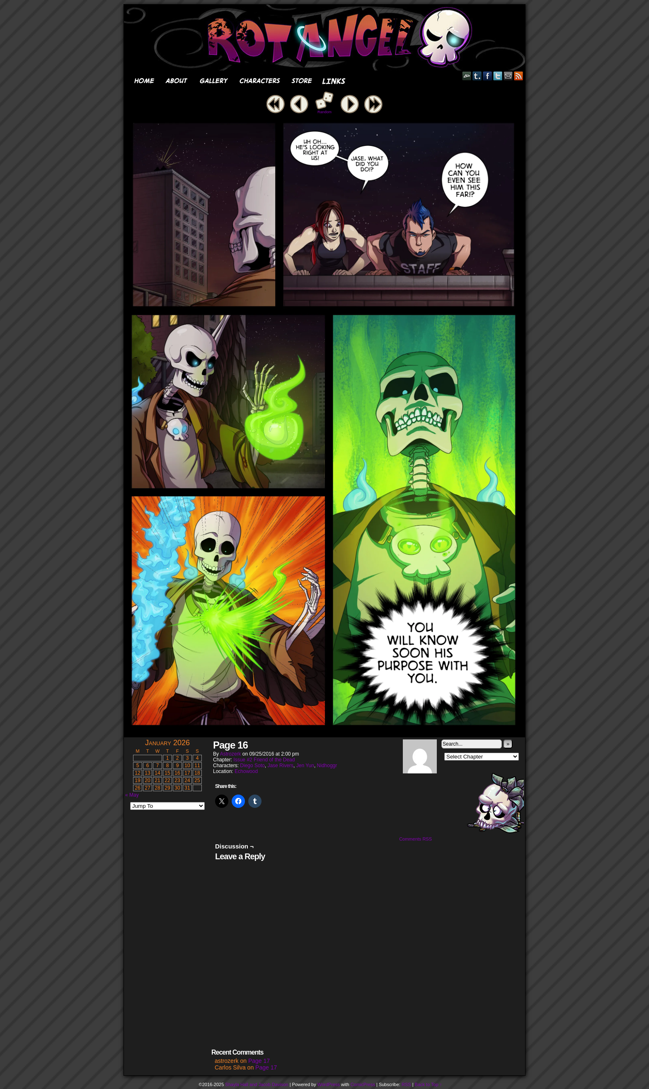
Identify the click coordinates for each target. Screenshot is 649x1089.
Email (508, 75)
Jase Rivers (280, 765)
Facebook (487, 75)
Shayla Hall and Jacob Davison (256, 1084)
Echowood (246, 771)
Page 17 (259, 1060)
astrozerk (230, 754)
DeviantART (467, 75)
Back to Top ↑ (428, 1084)
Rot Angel (327, 37)
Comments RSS (415, 838)
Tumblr (477, 75)
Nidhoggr (327, 765)
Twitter (498, 75)
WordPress (328, 1084)
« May (132, 795)
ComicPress (363, 1084)
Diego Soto (252, 765)
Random (324, 112)
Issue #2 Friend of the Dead (264, 760)
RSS (518, 75)
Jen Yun (305, 765)
